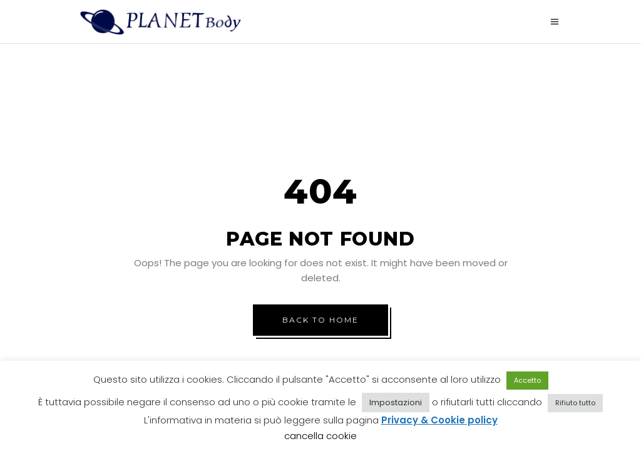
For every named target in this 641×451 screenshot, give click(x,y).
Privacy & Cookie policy (439, 420)
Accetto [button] (527, 380)
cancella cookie (320, 435)
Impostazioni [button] (395, 402)
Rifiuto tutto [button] (575, 403)
